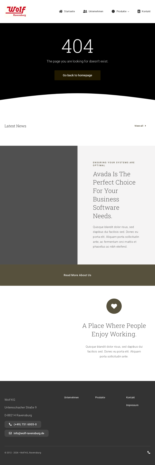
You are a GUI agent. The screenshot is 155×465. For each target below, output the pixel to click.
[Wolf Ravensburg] (16, 7)
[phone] (148, 452)
